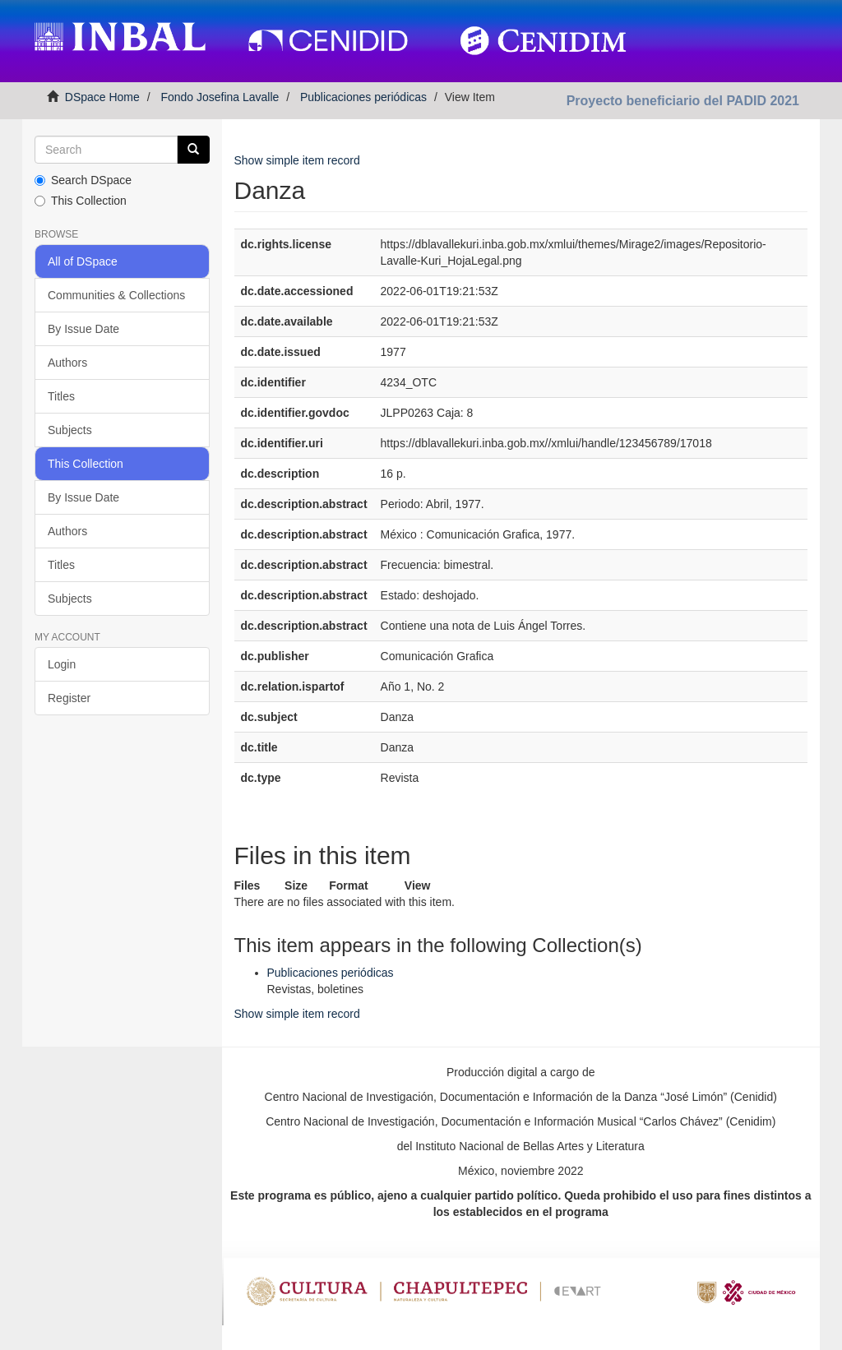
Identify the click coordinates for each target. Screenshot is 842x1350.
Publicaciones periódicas (363, 97)
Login (62, 664)
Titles (61, 396)
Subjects (70, 430)
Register (69, 698)
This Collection (81, 200)
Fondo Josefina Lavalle (219, 97)
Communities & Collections (116, 295)
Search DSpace (83, 180)
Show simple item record (297, 160)
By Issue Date (83, 328)
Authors (67, 362)
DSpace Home (102, 97)
